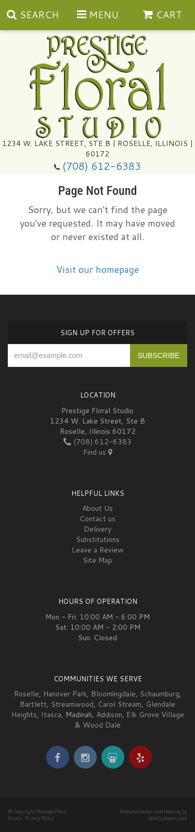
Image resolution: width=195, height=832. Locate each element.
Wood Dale (102, 725)
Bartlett (33, 704)
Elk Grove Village (155, 714)
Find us (97, 452)
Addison (109, 714)
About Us (97, 508)
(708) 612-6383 (101, 166)
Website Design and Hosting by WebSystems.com (153, 815)
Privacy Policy (39, 818)
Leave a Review (98, 550)
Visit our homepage (97, 269)
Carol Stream (119, 704)
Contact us (97, 518)
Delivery (97, 529)
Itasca (51, 714)
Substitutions (98, 539)
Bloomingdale (113, 694)
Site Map (97, 560)
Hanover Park (65, 694)
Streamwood (72, 704)
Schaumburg (159, 694)
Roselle (26, 694)
